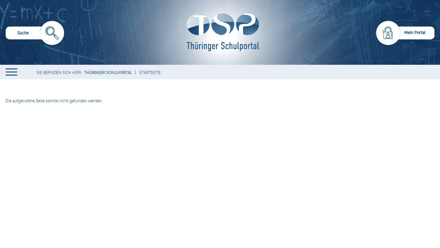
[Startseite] (221, 32)
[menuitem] (35, 34)
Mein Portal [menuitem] (415, 32)
